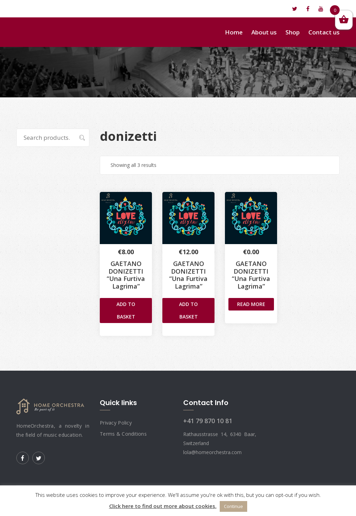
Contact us (324, 32)
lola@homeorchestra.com (55, 9)
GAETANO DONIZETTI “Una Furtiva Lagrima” (126, 274)
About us (264, 32)
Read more (251, 304)
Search (78, 138)
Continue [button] (233, 506)
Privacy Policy (116, 422)
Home (234, 32)
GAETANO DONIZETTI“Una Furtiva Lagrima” (188, 274)
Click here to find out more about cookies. (163, 505)
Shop (292, 32)
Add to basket (125, 310)
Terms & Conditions (123, 433)
